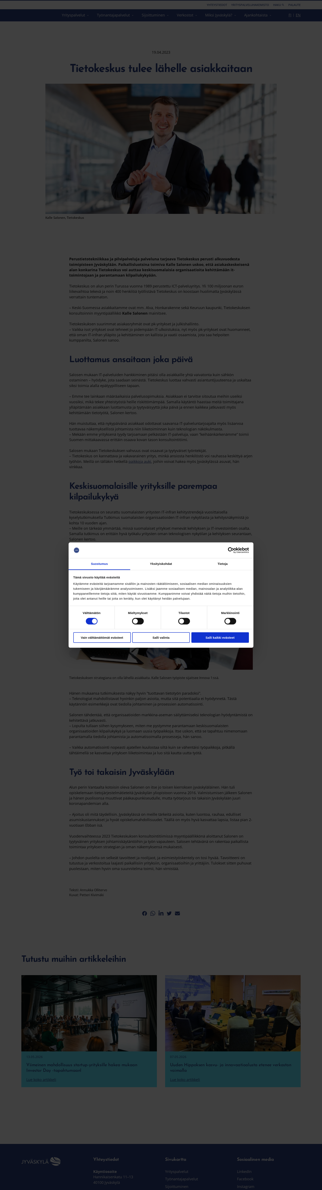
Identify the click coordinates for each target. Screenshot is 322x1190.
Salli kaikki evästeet (220, 637)
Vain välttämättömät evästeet (102, 637)
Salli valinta (161, 637)
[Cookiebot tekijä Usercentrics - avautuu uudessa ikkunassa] (231, 550)
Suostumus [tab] (99, 563)
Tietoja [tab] (223, 563)
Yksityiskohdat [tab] (161, 563)
